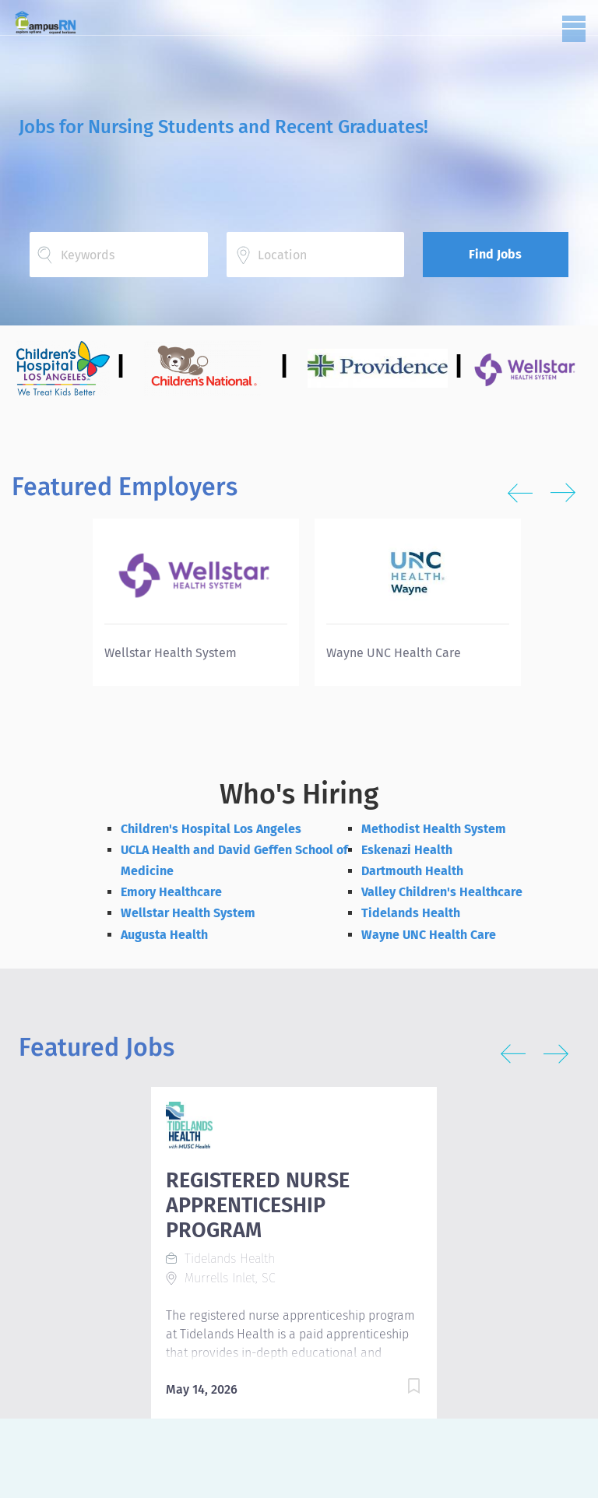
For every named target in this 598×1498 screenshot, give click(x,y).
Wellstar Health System (188, 912)
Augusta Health (164, 934)
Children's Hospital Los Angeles (211, 828)
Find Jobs (495, 254)
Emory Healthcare (171, 891)
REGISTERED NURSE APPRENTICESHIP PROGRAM (258, 1205)
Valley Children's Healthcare (441, 891)
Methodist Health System (433, 828)
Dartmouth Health (412, 870)
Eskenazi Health (406, 849)
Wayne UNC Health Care (428, 934)
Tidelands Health (410, 912)
